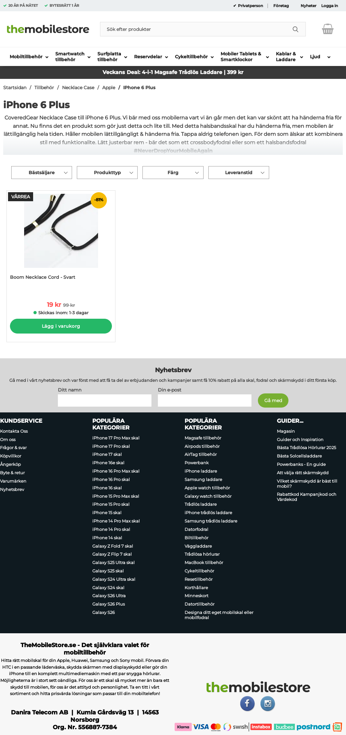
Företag (281, 6)
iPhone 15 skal (107, 512)
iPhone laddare (201, 471)
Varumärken (13, 481)
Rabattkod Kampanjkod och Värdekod (306, 497)
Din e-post (169, 390)
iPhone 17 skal (107, 454)
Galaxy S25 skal (108, 570)
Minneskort (196, 595)
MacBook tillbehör (204, 562)
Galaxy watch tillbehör (208, 496)
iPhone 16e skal (108, 462)
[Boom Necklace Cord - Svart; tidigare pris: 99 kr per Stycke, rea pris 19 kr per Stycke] (61, 241)
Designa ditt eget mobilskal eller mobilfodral (219, 615)
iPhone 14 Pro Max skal (116, 520)
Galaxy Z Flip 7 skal (112, 554)
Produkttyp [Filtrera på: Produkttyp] (107, 172)
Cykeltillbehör (199, 570)
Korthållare (196, 587)
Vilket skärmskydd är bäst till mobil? (307, 483)
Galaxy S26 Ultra (109, 595)
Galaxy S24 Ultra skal (113, 579)
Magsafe (166, 72)
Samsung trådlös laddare (211, 520)
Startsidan (14, 87)
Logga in (329, 6)
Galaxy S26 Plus (108, 604)
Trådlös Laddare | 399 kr (211, 72)
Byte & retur (12, 472)
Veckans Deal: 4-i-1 (128, 72)
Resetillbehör (199, 579)
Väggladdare (198, 546)
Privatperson (250, 6)
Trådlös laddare (201, 504)
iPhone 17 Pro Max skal (116, 437)
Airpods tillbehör (202, 446)
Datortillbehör (199, 604)
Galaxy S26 (103, 612)
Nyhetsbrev (12, 489)
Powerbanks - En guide (301, 464)
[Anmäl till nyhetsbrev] (273, 400)
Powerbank (197, 462)
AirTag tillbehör (201, 454)
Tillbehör (44, 87)
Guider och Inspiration (300, 439)
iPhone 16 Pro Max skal (116, 471)
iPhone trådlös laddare (208, 512)
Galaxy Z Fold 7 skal (112, 546)
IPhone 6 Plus (139, 87)
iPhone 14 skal (107, 537)
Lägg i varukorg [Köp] (61, 326)
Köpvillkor (10, 455)
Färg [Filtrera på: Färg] (173, 172)
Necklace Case (78, 87)
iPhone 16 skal (107, 487)
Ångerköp (10, 464)
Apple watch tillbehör (207, 487)
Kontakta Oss (14, 431)
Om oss (7, 439)
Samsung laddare (203, 479)
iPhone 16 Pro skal (111, 479)
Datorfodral (196, 529)
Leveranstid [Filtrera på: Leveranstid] (238, 172)
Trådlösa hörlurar (202, 554)
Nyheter (308, 6)
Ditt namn (69, 390)
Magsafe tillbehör (203, 437)
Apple (108, 87)
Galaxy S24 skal (108, 587)
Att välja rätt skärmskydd (303, 472)
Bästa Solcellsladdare (299, 455)
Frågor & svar (13, 447)
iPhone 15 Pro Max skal (115, 496)
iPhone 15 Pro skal (111, 504)
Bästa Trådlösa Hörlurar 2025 (306, 447)
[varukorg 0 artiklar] (328, 29)
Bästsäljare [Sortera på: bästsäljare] (42, 172)
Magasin (286, 431)
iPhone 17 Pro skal (111, 446)
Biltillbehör (196, 537)
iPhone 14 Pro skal (111, 529)
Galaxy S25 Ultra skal (113, 562)
